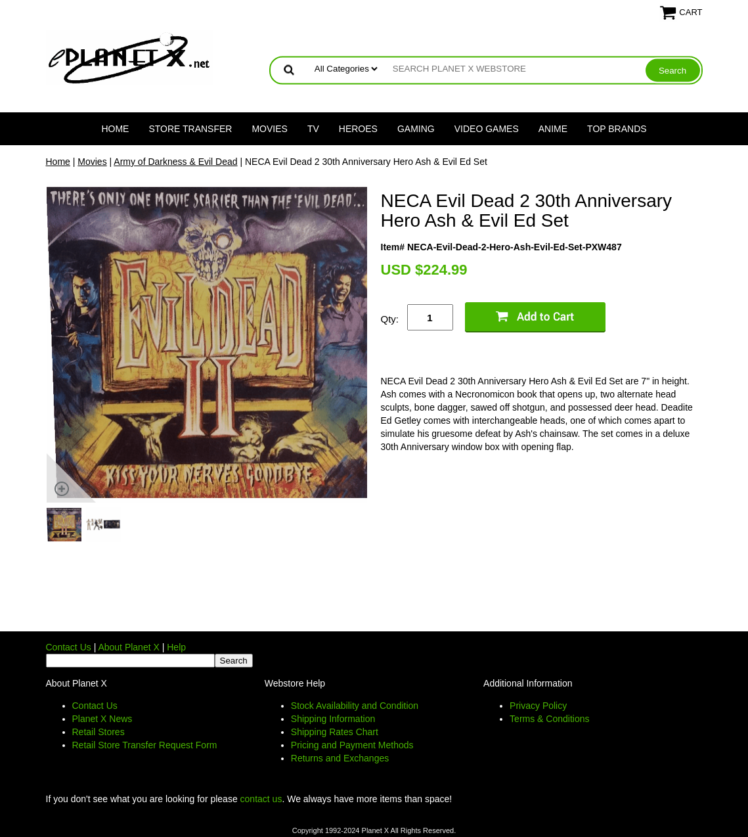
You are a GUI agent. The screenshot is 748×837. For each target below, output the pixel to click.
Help (176, 647)
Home (115, 129)
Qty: (390, 319)
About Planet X (128, 647)
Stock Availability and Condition (354, 705)
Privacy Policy (538, 705)
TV (313, 129)
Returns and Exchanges (340, 758)
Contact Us (68, 647)
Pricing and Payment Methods (352, 745)
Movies (269, 129)
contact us (261, 799)
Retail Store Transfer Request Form (144, 745)
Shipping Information (333, 718)
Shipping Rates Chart (334, 732)
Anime (553, 129)
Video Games (486, 129)
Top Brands (617, 129)
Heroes (358, 129)
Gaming (416, 129)
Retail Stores (98, 732)
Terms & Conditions (549, 718)
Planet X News (102, 718)
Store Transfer (190, 129)
